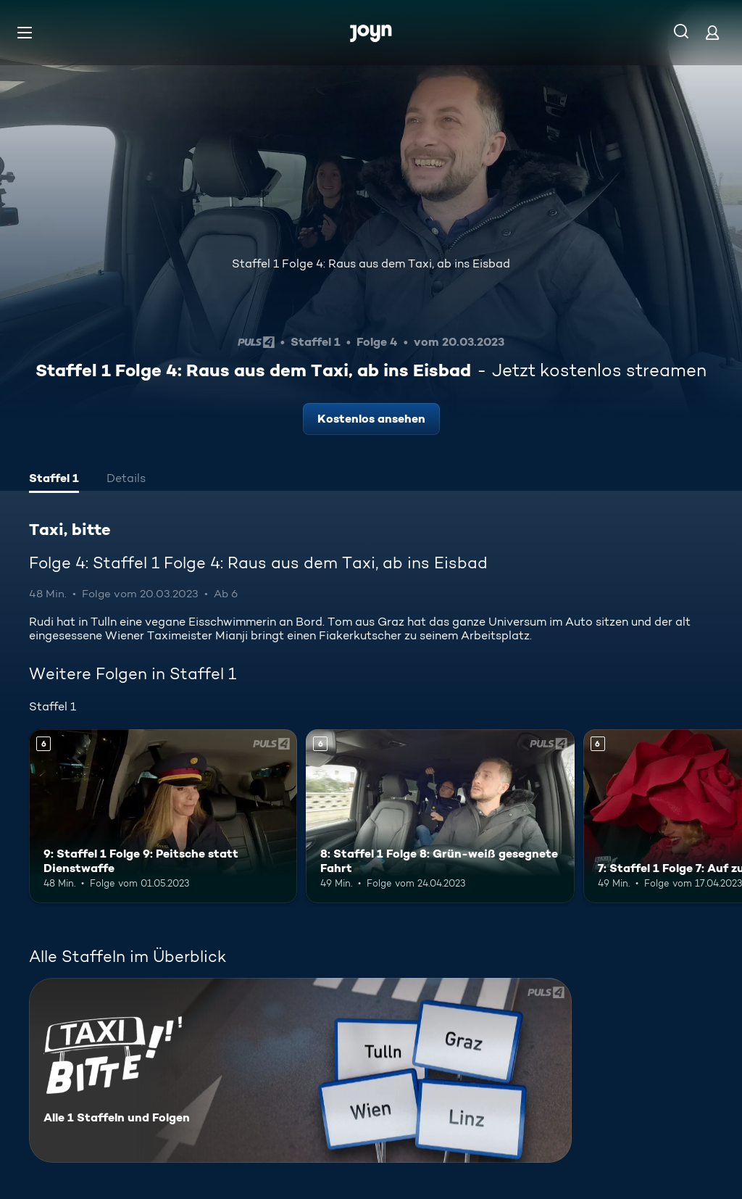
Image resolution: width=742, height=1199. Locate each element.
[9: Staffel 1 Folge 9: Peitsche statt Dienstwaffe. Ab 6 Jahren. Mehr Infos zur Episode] (163, 816)
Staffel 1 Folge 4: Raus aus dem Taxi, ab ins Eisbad (371, 263)
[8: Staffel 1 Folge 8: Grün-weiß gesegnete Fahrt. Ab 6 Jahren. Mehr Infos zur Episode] (440, 816)
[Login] (712, 32)
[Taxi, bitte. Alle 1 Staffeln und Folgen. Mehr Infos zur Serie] (300, 1070)
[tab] (54, 480)
